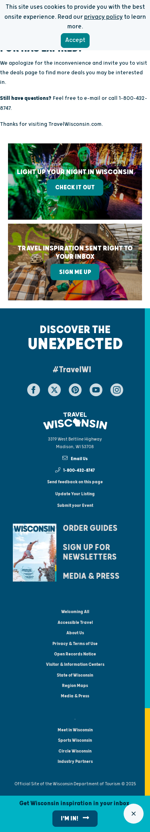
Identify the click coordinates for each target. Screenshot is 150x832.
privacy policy (103, 17)
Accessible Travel (75, 622)
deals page (24, 72)
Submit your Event (75, 505)
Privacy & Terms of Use (75, 643)
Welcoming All (75, 611)
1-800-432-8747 (75, 470)
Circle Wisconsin (75, 751)
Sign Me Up (75, 272)
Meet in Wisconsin (75, 730)
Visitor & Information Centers (75, 664)
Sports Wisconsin (75, 740)
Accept (75, 40)
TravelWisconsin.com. (75, 124)
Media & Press (91, 576)
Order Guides (90, 528)
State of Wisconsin (75, 675)
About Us (75, 632)
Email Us (75, 458)
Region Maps (75, 685)
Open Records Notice (75, 654)
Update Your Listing (75, 493)
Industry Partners (75, 761)
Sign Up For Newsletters (90, 552)
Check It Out (75, 187)
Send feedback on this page (75, 482)
